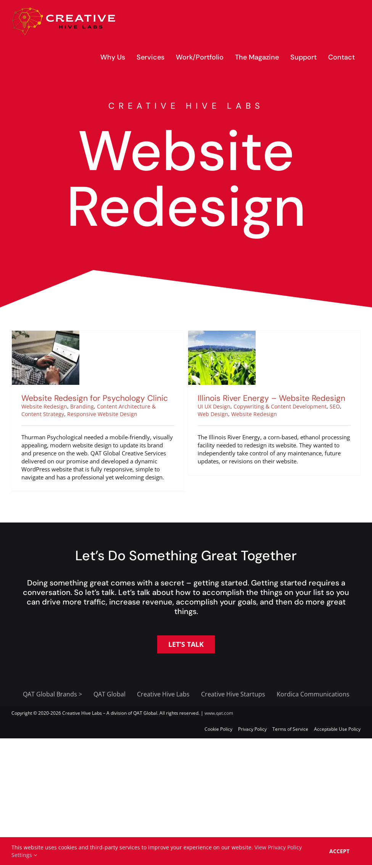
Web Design (206, 414)
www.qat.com (219, 713)
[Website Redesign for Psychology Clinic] (45, 334)
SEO (328, 406)
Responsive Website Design (102, 414)
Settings (24, 855)
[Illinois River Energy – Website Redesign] (215, 334)
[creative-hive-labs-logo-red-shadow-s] (63, 10)
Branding (82, 406)
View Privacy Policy (278, 847)
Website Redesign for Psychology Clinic (94, 398)
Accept (339, 851)
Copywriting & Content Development (273, 406)
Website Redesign (44, 406)
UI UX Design (207, 406)
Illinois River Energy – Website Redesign (265, 398)
